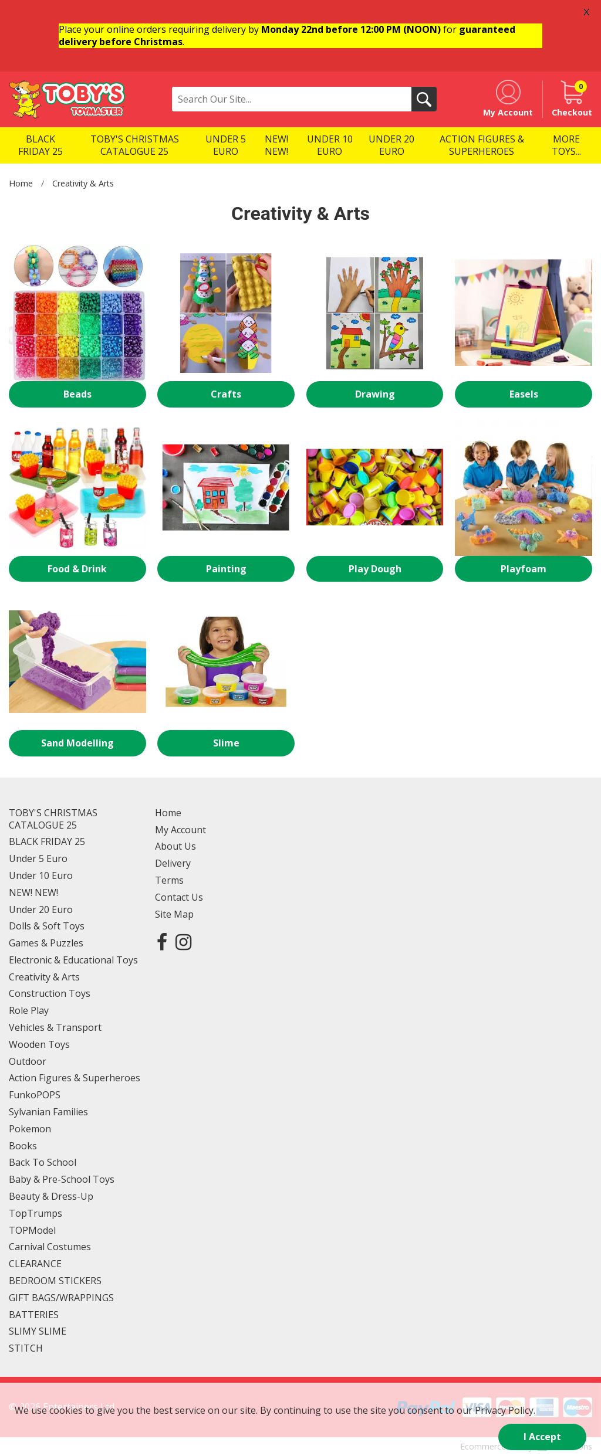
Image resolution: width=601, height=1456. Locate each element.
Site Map (174, 914)
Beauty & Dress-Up (51, 1196)
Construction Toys (49, 993)
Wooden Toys (39, 1044)
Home (21, 183)
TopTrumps (35, 1213)
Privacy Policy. (505, 1410)
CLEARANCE (35, 1263)
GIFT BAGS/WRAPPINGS (61, 1297)
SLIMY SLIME (37, 1331)
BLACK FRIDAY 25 (47, 841)
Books (23, 1145)
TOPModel (32, 1230)
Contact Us (179, 897)
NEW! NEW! (33, 892)
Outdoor (27, 1061)
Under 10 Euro (41, 875)
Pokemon (30, 1128)
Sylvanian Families (48, 1111)
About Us (175, 846)
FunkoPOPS (34, 1094)
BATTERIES (34, 1314)
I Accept (542, 1436)
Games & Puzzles (46, 942)
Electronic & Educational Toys (73, 959)
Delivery (173, 863)
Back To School (42, 1162)
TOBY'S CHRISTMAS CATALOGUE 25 (53, 818)
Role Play (29, 1010)
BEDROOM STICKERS (55, 1280)
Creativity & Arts (83, 183)
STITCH (26, 1348)
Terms (169, 880)
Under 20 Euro (41, 909)
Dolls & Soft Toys (47, 925)
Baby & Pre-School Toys (61, 1179)
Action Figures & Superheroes (74, 1077)
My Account (180, 829)
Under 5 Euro (38, 858)
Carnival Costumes (50, 1246)
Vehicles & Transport (55, 1027)
